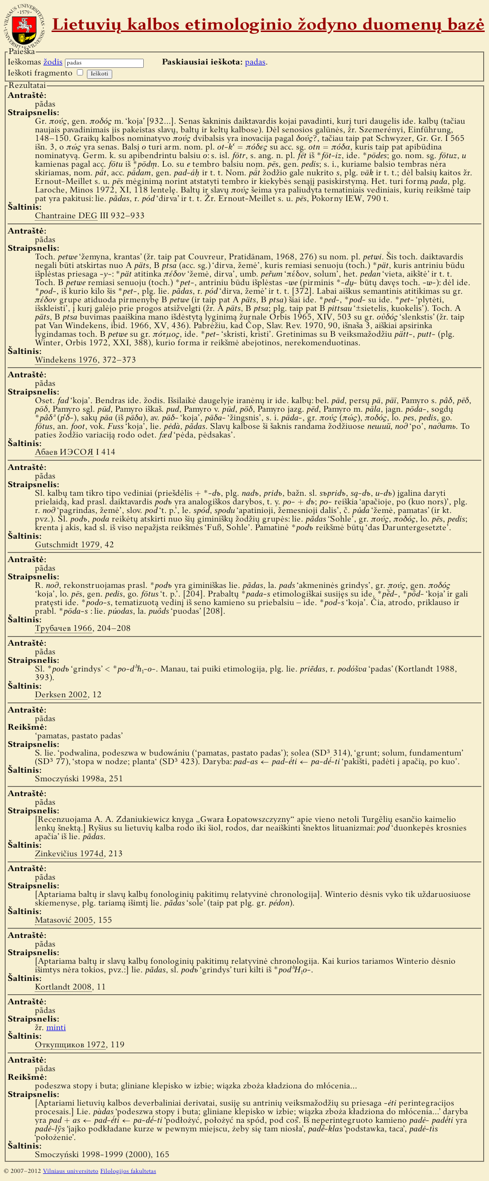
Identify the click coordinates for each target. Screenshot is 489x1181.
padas (255, 62)
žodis (53, 62)
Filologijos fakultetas (128, 1171)
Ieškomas (35, 62)
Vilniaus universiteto (70, 1171)
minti (56, 1028)
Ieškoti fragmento (40, 73)
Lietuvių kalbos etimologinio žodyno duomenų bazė (268, 26)
